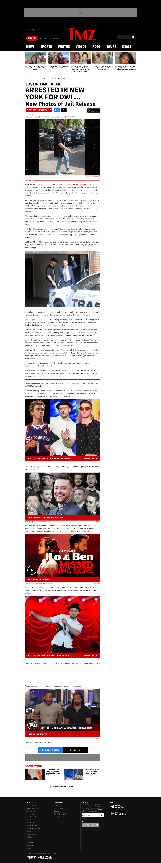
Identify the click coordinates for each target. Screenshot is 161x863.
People (28, 840)
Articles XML (30, 822)
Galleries (29, 837)
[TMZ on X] (30, 29)
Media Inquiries (59, 817)
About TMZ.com (31, 805)
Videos (81, 46)
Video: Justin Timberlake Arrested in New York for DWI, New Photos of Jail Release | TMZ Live (40, 738)
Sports (46, 46)
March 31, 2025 (62, 117)
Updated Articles (31, 825)
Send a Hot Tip (58, 808)
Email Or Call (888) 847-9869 (49, 38)
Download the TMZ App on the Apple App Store (118, 806)
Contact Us (57, 805)
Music (71, 786)
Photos (64, 46)
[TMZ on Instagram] (37, 29)
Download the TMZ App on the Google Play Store (118, 813)
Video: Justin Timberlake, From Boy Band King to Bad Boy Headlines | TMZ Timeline (40, 521)
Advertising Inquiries (60, 814)
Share (50, 750)
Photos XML (30, 846)
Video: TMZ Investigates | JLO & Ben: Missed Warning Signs (39, 583)
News (30, 46)
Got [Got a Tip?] (32, 38)
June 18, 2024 (36, 117)
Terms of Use (30, 811)
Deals (126, 46)
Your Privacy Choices (33, 817)
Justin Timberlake (59, 786)
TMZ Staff (30, 114)
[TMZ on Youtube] (34, 29)
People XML (30, 843)
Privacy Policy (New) (33, 808)
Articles (28, 820)
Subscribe (102, 815)
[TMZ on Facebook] (27, 29)
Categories (29, 831)
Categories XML (31, 834)
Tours (111, 46)
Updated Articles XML (33, 828)
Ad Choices (30, 814)
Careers (56, 811)
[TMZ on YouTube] (92, 825)
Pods (96, 46)
